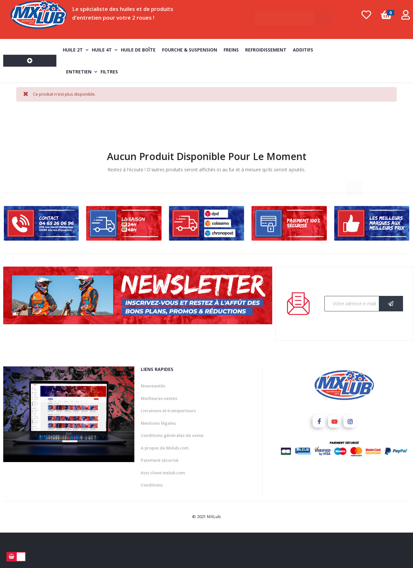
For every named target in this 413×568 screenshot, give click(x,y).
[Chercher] (292, 15)
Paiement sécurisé (159, 459)
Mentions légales (158, 422)
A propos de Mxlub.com (164, 447)
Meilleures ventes (159, 397)
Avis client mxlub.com (163, 471)
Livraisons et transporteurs (168, 409)
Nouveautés (153, 384)
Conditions (152, 484)
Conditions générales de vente (172, 434)
